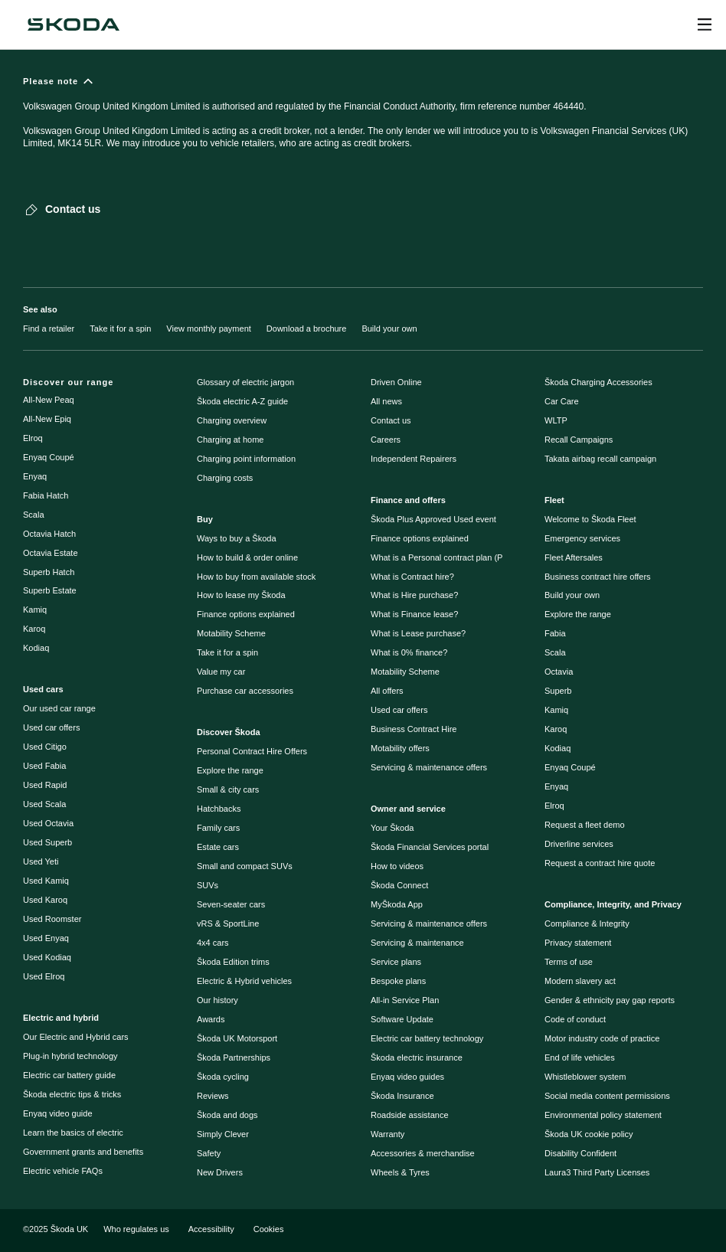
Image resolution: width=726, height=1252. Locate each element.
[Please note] (363, 119)
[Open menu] (704, 24)
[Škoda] (73, 24)
